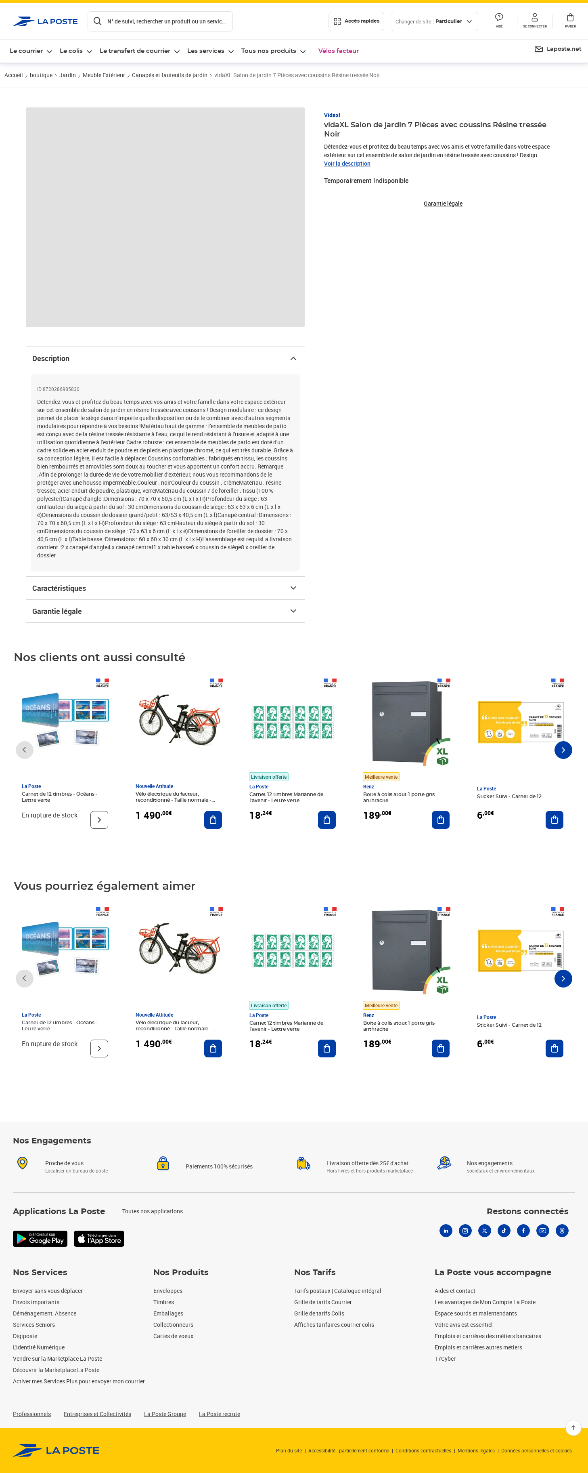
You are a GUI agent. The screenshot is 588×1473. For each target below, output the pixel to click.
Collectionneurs (173, 1324)
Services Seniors (34, 1324)
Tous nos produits (268, 51)
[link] (56, 1450)
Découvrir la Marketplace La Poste (56, 1370)
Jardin (67, 75)
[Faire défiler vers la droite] (563, 750)
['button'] (45, 21)
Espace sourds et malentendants (476, 1313)
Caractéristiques (165, 588)
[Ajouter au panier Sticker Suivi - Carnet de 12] (554, 820)
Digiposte (25, 1336)
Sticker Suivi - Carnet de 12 (509, 796)
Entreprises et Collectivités (97, 1414)
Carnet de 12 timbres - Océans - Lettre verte (60, 797)
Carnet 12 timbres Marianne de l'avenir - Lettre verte (286, 797)
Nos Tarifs (315, 1273)
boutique (41, 75)
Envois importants (36, 1302)
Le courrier (26, 51)
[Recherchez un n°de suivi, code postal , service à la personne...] (160, 21)
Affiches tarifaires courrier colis (334, 1324)
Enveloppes (167, 1290)
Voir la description (347, 163)
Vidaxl (332, 115)
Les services (205, 51)
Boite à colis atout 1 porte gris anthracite (399, 797)
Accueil (13, 75)
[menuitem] (558, 49)
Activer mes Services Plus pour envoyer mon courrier (79, 1381)
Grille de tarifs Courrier (323, 1302)
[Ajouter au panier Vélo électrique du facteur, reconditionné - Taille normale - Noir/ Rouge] (213, 820)
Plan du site (289, 1450)
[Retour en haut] (573, 1428)
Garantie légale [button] (443, 203)
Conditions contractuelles (423, 1450)
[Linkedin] (445, 1230)
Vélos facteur (338, 51)
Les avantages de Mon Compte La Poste (485, 1302)
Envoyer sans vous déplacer (48, 1290)
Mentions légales (476, 1450)
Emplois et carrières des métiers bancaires (488, 1336)
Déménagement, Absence (44, 1313)
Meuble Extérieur (104, 75)
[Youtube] (542, 1230)
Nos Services (40, 1273)
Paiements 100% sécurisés (219, 1166)
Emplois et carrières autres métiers (478, 1347)
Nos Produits (181, 1273)
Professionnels (32, 1414)
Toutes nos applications (152, 1211)
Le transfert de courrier (135, 51)
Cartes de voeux (173, 1336)
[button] (534, 21)
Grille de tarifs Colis (319, 1313)
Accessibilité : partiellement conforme (348, 1450)
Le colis (71, 51)
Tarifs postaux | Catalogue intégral (337, 1290)
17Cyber (445, 1358)
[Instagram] (465, 1230)
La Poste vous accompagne (493, 1273)
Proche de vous (64, 1163)
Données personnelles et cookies (536, 1450)
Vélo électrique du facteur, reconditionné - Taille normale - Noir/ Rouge (173, 800)
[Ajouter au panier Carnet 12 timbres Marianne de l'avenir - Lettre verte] (327, 820)
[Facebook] (523, 1230)
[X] (484, 1230)
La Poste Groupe (165, 1414)
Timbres (163, 1302)
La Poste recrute (219, 1414)
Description (165, 358)
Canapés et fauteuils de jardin (169, 75)
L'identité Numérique (39, 1347)
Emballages (168, 1313)
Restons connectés (528, 1212)
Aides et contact (455, 1290)
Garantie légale (165, 611)
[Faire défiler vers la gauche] (24, 750)
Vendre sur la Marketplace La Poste (57, 1358)
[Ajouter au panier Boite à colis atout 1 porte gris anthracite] (440, 820)
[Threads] (562, 1230)
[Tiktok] (504, 1230)
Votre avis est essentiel (464, 1324)
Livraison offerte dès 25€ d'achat (367, 1163)
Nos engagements (490, 1163)
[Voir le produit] (99, 820)
